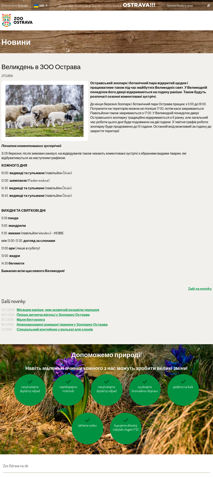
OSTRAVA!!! (139, 5)
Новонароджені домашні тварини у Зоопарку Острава (62, 324)
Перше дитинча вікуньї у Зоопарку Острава (53, 314)
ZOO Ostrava (17, 21)
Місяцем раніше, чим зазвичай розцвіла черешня (58, 310)
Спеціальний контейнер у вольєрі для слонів (55, 329)
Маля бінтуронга (31, 319)
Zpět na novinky (200, 288)
